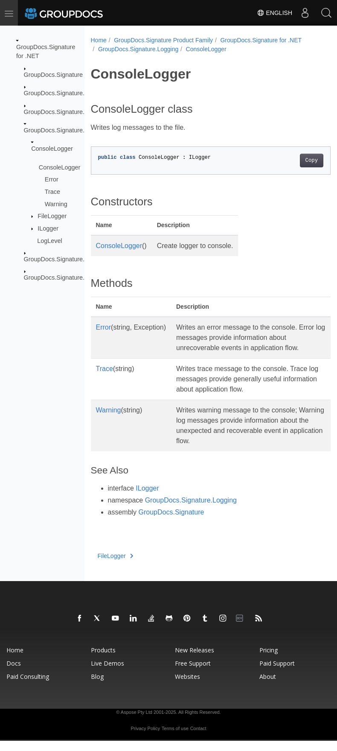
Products (103, 660)
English (274, 13)
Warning (56, 203)
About (267, 687)
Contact (198, 738)
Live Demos (107, 673)
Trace (52, 191)
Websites (187, 687)
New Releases (194, 660)
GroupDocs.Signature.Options (65, 259)
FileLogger (52, 216)
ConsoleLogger (52, 148)
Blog (97, 687)
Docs (13, 673)
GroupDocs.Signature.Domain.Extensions (80, 111)
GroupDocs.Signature (53, 74)
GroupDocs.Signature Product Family (163, 40)
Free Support (193, 673)
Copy (294, 161)
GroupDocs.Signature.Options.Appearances (84, 277)
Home (99, 40)
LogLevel (49, 240)
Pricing (268, 660)
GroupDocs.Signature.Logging (65, 130)
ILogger (48, 228)
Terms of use (175, 738)
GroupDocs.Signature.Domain (65, 93)
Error (51, 179)
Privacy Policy (145, 738)
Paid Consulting (27, 687)
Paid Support (277, 673)
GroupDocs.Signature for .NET (261, 40)
